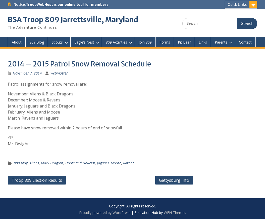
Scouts (57, 42)
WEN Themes (175, 212)
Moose (116, 163)
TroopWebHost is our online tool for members (67, 4)
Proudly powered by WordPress (104, 212)
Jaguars (103, 163)
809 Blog (36, 42)
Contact (245, 42)
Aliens (34, 163)
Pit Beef (184, 42)
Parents (221, 42)
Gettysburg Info (174, 180)
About (17, 42)
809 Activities (116, 42)
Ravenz (128, 163)
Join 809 (145, 42)
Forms (165, 42)
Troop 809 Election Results (37, 180)
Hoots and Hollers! (80, 163)
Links (203, 42)
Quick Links (237, 4)
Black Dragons (52, 163)
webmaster (59, 73)
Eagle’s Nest (84, 42)
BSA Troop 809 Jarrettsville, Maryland (73, 19)
